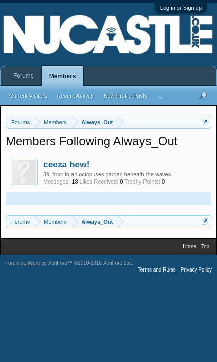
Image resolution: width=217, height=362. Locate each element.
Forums (23, 75)
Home (189, 246)
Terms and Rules (157, 270)
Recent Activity (75, 96)
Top (205, 246)
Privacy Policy (196, 270)
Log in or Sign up (181, 8)
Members (62, 76)
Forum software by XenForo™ (68, 263)
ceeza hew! (66, 164)
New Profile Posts (126, 96)
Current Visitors (28, 96)
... (160, 96)
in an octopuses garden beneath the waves (118, 174)
